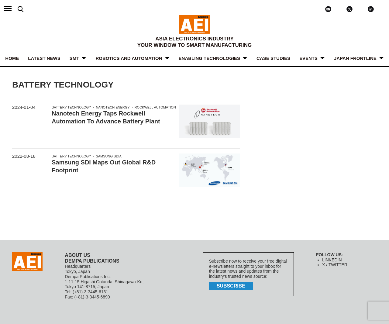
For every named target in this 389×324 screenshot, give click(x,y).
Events (308, 58)
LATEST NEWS (44, 58)
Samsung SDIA (108, 156)
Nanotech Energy (112, 107)
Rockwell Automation (155, 107)
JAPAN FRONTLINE (355, 58)
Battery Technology (71, 107)
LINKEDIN (332, 259)
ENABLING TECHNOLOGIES (209, 58)
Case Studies (273, 58)
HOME (12, 58)
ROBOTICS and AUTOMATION (128, 58)
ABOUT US (77, 255)
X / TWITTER (334, 264)
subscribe (231, 285)
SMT (74, 58)
